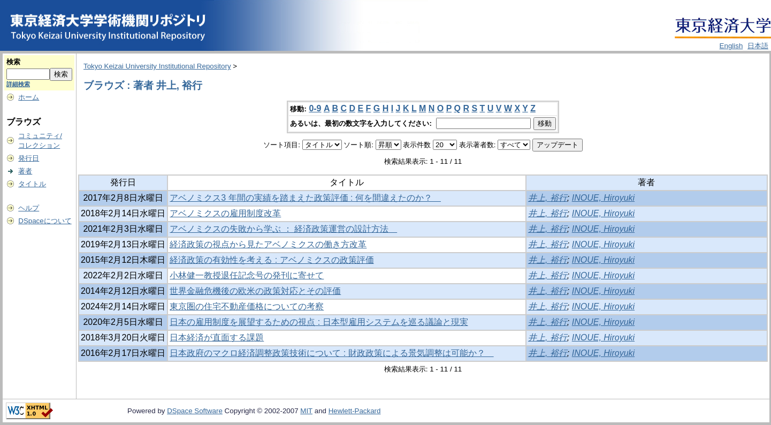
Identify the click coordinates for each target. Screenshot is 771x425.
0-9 (315, 108)
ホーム (28, 97)
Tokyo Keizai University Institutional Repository (157, 66)
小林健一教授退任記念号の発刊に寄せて (247, 275)
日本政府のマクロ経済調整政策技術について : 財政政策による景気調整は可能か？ (331, 353)
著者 (25, 171)
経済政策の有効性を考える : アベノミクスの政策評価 (271, 259)
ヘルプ (28, 208)
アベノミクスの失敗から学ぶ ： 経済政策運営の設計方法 (283, 228)
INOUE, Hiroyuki (603, 197)
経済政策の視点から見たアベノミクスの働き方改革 (268, 244)
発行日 (28, 158)
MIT (306, 411)
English (731, 46)
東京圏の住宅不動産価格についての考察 (247, 306)
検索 (13, 62)
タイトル (32, 184)
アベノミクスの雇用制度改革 (225, 213)
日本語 (757, 46)
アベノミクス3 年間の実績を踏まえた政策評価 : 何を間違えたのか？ (305, 197)
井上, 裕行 (547, 197)
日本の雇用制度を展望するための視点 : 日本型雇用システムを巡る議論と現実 (319, 322)
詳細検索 (18, 84)
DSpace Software (195, 411)
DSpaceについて (44, 221)
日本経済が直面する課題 (217, 337)
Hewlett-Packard (355, 411)
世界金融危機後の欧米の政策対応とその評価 (255, 290)
